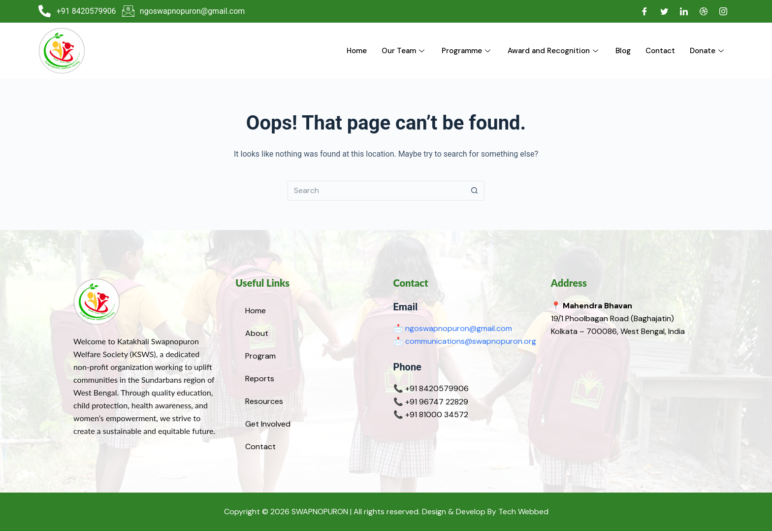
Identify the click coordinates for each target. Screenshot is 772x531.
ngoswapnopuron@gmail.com (458, 328)
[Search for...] (376, 190)
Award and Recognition (554, 51)
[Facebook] (644, 11)
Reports (259, 378)
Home (357, 51)
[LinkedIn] (683, 11)
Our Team (404, 51)
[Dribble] (703, 11)
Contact (660, 51)
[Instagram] (723, 11)
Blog (623, 51)
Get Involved (267, 424)
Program (260, 356)
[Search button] (474, 190)
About (256, 333)
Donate (708, 51)
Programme (467, 51)
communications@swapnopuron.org (470, 341)
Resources (264, 401)
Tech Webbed (523, 511)
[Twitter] (664, 11)
